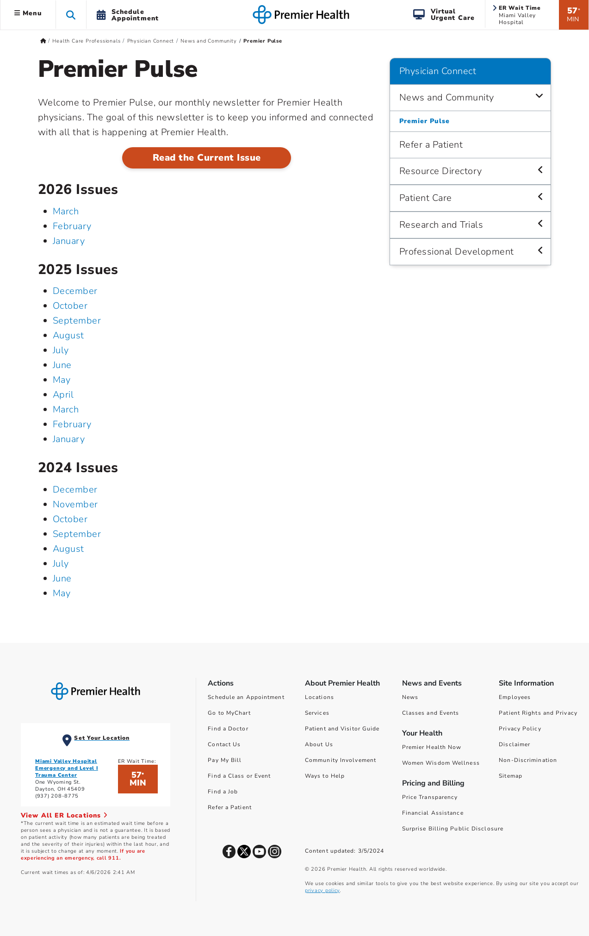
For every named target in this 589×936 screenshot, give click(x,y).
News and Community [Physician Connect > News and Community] (446, 97)
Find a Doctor (228, 728)
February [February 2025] (72, 424)
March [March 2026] (66, 211)
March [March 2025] (66, 409)
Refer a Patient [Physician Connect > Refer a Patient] (431, 144)
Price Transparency (430, 797)
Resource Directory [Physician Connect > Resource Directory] (440, 171)
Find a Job (223, 791)
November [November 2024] (75, 504)
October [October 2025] (70, 306)
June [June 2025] (62, 365)
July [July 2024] (61, 563)
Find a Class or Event (239, 776)
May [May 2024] (62, 593)
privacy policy (322, 890)
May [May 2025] (62, 380)
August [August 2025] (68, 335)
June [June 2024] (62, 578)
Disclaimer (514, 744)
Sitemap (510, 776)
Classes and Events (430, 713)
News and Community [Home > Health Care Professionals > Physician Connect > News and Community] (208, 40)
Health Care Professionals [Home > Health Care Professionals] (86, 40)
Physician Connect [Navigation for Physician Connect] (438, 71)
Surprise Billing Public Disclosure (452, 828)
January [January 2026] (69, 241)
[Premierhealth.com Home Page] (43, 40)
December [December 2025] (75, 291)
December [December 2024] (75, 489)
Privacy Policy (520, 728)
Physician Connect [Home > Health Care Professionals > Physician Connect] (150, 40)
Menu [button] (28, 13)
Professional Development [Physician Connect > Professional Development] (456, 251)
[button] (71, 14)
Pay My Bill (225, 760)
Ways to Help (325, 776)
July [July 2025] (61, 350)
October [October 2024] (70, 519)
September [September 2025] (77, 320)
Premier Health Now (432, 747)
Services (317, 713)
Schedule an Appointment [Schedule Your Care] (246, 697)
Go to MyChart (229, 713)
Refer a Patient (230, 807)
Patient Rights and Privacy (538, 713)
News (410, 697)
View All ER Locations (64, 815)
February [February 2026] (72, 226)
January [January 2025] (69, 439)
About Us (319, 744)
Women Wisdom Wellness (441, 763)
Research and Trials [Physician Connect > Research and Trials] (441, 224)
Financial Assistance (433, 813)
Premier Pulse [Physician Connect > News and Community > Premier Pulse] (424, 121)
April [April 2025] (63, 394)
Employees (515, 697)
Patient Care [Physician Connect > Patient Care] (425, 198)
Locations (319, 697)
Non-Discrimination (528, 760)
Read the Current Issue (207, 157)
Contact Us (224, 744)
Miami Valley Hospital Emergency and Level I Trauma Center (66, 768)
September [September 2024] (77, 534)
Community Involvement (340, 760)
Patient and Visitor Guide (342, 728)
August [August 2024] (68, 549)
